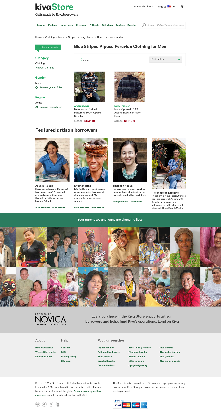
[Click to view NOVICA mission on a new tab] (50, 319)
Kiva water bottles (169, 352)
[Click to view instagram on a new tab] (52, 404)
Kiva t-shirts (166, 348)
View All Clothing (44, 68)
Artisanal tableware (109, 352)
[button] (144, 26)
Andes (38, 103)
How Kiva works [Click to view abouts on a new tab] (44, 348)
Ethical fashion (136, 356)
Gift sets (94, 25)
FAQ (63, 352)
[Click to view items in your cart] (182, 7)
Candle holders (106, 365)
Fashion (52, 25)
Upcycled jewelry (137, 365)
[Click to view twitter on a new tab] (45, 404)
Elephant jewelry (137, 352)
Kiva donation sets (169, 361)
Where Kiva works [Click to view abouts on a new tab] (45, 352)
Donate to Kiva (43, 356)
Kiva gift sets (166, 356)
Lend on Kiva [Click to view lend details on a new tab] (168, 322)
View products (42, 208)
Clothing (40, 63)
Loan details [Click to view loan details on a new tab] (58, 208)
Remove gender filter (48, 87)
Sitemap (66, 361)
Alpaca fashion (106, 348)
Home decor (66, 25)
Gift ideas (107, 25)
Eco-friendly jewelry (139, 348)
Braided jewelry (106, 361)
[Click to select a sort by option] (165, 60)
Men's (38, 83)
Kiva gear (81, 25)
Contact (65, 348)
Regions (120, 25)
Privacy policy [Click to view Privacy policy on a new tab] (68, 356)
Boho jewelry (105, 356)
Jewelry (41, 25)
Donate (131, 25)
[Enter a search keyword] (163, 25)
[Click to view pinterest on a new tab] (38, 404)
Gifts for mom (136, 361)
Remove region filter (48, 107)
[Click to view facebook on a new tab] (59, 404)
